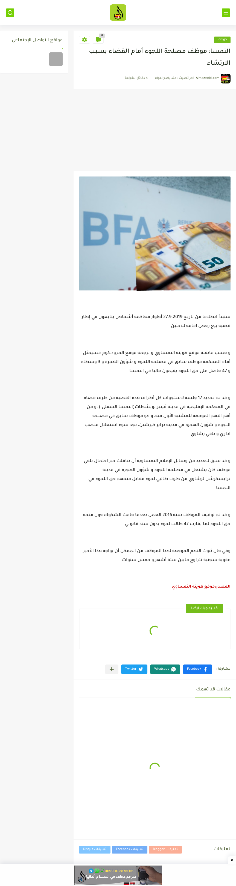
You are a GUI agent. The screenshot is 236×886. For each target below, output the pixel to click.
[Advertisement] (154, 130)
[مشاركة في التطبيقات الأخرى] (111, 669)
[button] (197, 669)
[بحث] (10, 12)
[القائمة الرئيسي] (226, 12)
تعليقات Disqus (94, 849)
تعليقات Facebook (129, 849)
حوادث (222, 39)
